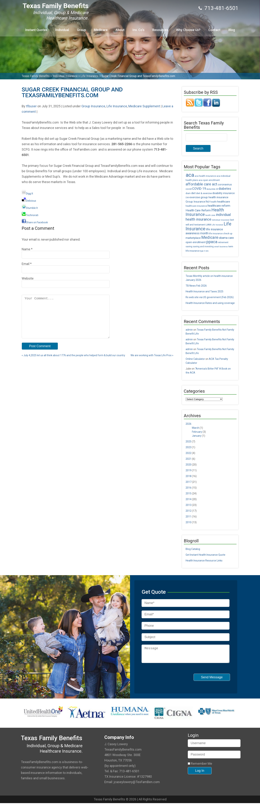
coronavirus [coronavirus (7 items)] (225, 184)
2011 (188, 516)
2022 (188, 453)
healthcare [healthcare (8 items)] (223, 201)
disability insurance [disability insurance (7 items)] (223, 193)
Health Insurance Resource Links (204, 560)
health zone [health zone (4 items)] (210, 215)
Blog (231, 30)
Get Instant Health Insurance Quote (205, 554)
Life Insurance (117, 106)
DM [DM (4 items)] (187, 197)
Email (25, 264)
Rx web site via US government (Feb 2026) (210, 297)
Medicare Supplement (144, 106)
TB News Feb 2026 (196, 285)
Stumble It (30, 208)
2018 (188, 476)
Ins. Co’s (138, 30)
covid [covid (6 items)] (189, 188)
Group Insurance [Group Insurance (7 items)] (195, 201)
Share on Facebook (35, 222)
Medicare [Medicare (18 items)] (209, 237)
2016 (188, 487)
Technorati (30, 215)
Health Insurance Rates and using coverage (210, 303)
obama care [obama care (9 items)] (226, 238)
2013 (188, 505)
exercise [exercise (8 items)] (194, 197)
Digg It (27, 193)
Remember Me (200, 766)
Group (81, 30)
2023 (188, 447)
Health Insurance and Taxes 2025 (204, 291)
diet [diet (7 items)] (193, 193)
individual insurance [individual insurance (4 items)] (220, 220)
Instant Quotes (36, 30)
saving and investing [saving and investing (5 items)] (203, 246)
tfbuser (31, 106)
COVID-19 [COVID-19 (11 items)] (199, 188)
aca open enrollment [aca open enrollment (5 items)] (209, 180)
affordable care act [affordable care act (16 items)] (201, 184)
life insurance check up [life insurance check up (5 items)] (220, 233)
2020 (188, 464)
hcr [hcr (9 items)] (208, 201)
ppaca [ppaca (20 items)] (211, 241)
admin (189, 329)
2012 (188, 510)
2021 (188, 458)
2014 (188, 499)
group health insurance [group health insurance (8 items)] (214, 197)
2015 (188, 493)
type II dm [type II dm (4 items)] (204, 251)
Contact (214, 30)
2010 (188, 522)
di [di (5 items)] (217, 189)
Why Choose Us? (188, 30)
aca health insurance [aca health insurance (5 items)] (205, 176)
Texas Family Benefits (55, 6)
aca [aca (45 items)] (190, 175)
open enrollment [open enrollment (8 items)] (196, 242)
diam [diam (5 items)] (188, 193)
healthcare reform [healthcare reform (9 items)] (219, 205)
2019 (188, 470)
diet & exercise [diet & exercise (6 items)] (204, 193)
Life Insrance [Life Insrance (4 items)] (217, 225)
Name (26, 249)
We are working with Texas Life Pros (152, 363)
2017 (188, 481)
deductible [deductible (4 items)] (211, 189)
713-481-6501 (221, 8)
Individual (62, 30)
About (120, 30)
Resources (160, 30)
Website (28, 278)
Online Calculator (195, 358)
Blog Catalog (193, 549)
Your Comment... (66, 320)
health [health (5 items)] (213, 202)
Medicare (101, 30)
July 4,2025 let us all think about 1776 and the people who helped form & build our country (73, 363)
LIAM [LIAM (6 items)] (208, 224)
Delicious (29, 200)
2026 (188, 423)
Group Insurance (93, 106)
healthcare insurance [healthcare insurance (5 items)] (196, 206)
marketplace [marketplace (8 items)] (193, 238)
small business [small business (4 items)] (221, 246)
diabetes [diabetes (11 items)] (224, 188)
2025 (188, 441)
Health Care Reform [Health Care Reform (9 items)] (198, 210)
